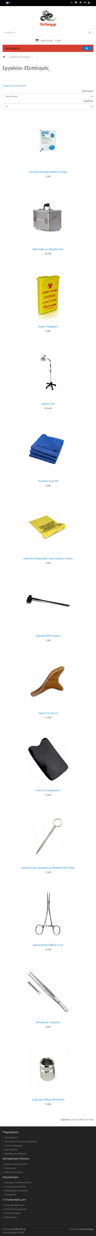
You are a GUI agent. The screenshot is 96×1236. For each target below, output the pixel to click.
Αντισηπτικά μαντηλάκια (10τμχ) (48, 171)
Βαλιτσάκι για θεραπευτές (48, 249)
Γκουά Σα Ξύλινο (48, 713)
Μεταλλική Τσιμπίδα (48, 1022)
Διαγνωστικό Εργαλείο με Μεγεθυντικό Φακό (48, 867)
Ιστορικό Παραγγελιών (15, 1209)
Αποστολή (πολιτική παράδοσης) (21, 1141)
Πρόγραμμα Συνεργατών (16, 1190)
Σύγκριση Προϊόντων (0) (14, 85)
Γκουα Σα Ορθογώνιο (48, 790)
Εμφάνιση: (88, 100)
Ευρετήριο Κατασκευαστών (18, 1182)
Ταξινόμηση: (87, 91)
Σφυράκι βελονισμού (48, 635)
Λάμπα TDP (48, 403)
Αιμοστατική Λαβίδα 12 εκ (48, 944)
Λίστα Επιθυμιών (13, 1213)
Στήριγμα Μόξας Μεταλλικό (48, 1099)
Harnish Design (86, 1229)
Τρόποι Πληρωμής (13, 1145)
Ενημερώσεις (11, 1217)
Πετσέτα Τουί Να (48, 481)
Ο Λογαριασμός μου (14, 1205)
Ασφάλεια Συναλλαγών (15, 1153)
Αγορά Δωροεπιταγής (15, 1186)
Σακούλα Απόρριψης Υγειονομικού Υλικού (48, 558)
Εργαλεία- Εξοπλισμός (19, 56)
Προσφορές (10, 1194)
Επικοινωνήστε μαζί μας (16, 1164)
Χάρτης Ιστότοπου (14, 1172)
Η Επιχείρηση (11, 1137)
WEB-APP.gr (20, 1229)
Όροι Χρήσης (11, 1149)
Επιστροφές (10, 1168)
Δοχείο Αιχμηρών (48, 326)
